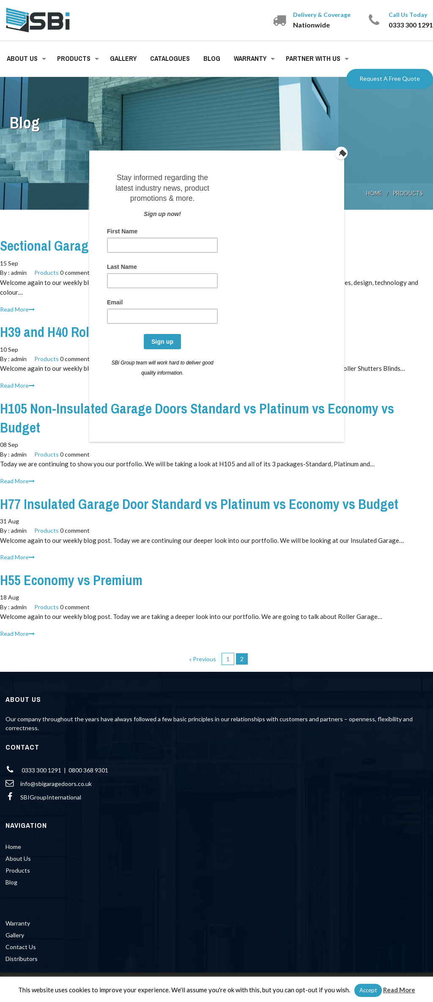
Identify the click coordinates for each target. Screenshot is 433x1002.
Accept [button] (368, 990)
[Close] (342, 152)
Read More (399, 990)
